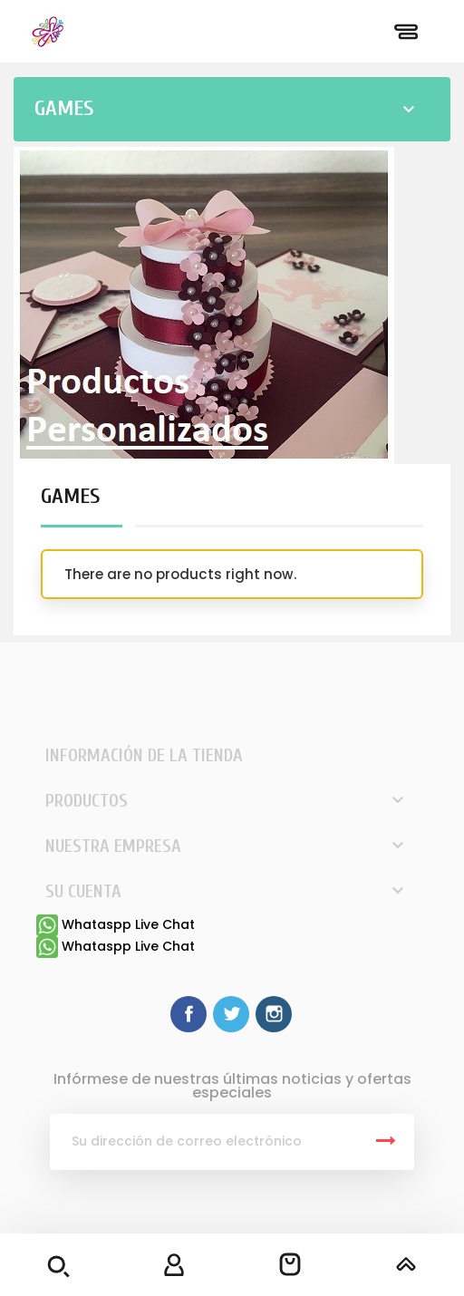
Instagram (274, 1014)
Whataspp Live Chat (115, 924)
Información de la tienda (144, 755)
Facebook (188, 1014)
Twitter (231, 1014)
